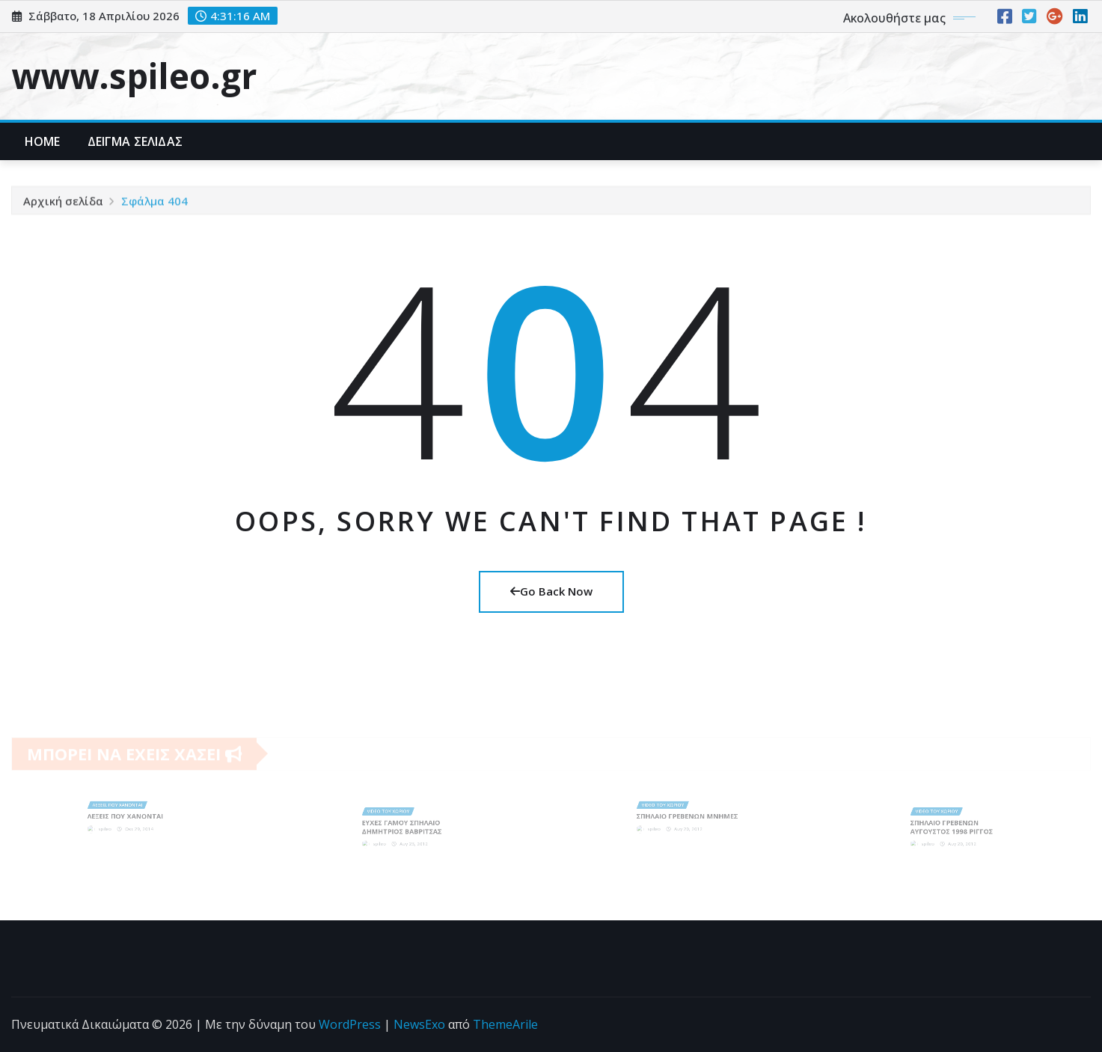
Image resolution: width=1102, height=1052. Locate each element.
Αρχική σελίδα (63, 203)
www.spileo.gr (134, 75)
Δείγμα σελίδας (135, 141)
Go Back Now (551, 591)
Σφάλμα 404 (154, 203)
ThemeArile (505, 1024)
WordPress (350, 1024)
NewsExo (419, 1024)
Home (43, 141)
